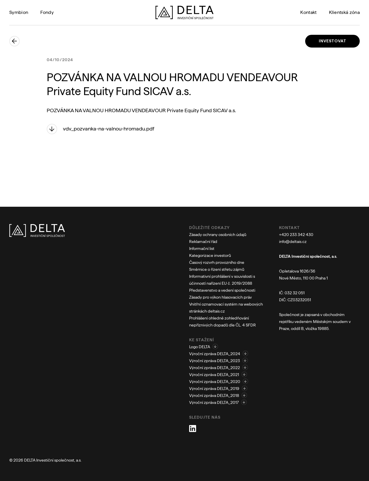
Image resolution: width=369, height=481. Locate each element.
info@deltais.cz (293, 241)
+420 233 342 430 (296, 234)
